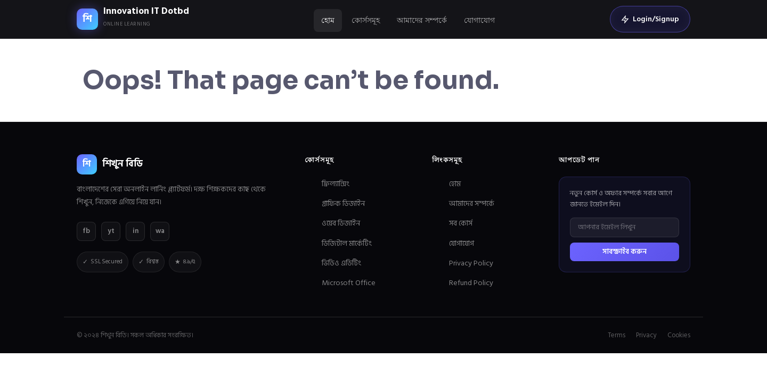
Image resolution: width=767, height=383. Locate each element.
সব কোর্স (460, 223)
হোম (327, 20)
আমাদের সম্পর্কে (422, 20)
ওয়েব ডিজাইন (341, 223)
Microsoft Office (349, 283)
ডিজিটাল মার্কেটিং (347, 243)
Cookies (678, 335)
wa (160, 231)
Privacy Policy (471, 263)
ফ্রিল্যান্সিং (335, 184)
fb (86, 231)
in (135, 231)
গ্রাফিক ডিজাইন (343, 203)
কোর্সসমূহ (366, 20)
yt (111, 231)
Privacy (646, 335)
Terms (616, 335)
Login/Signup (650, 19)
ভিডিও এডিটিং (341, 263)
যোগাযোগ (479, 20)
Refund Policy (471, 283)
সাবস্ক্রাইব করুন (624, 251)
